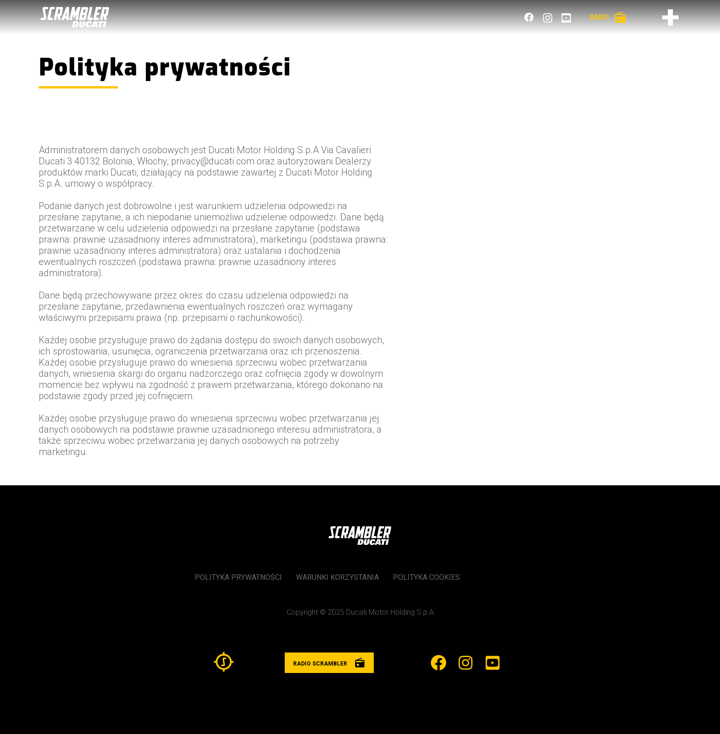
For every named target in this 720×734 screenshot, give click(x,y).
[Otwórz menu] (670, 17)
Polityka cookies (426, 577)
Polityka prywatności (238, 577)
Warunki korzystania (337, 577)
